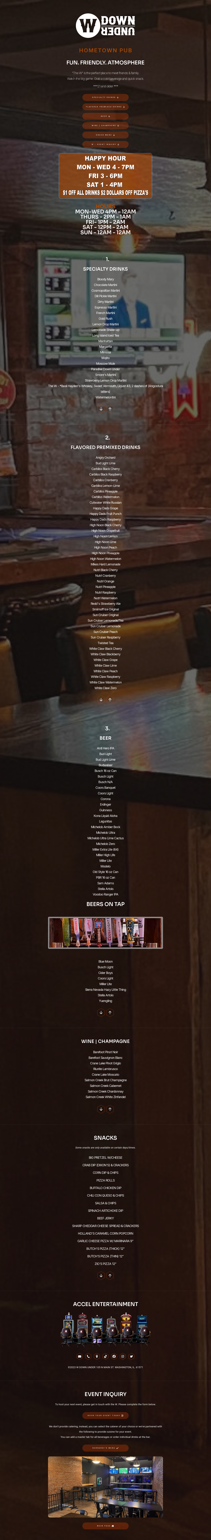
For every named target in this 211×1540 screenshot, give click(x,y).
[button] (105, 97)
